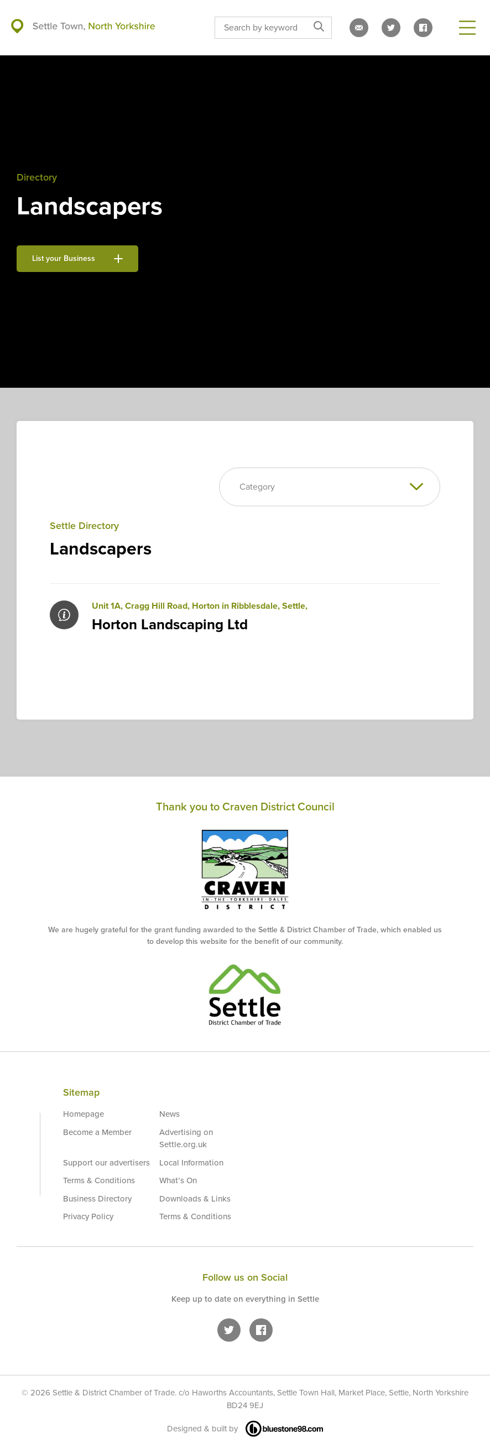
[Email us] (359, 27)
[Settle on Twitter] (391, 27)
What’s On (178, 1180)
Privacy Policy (88, 1216)
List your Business (77, 258)
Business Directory (97, 1199)
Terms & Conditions (99, 1180)
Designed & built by (245, 1428)
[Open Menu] (467, 27)
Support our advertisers (106, 1163)
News (169, 1114)
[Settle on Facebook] (423, 27)
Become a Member (97, 1132)
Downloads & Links (195, 1199)
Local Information (191, 1163)
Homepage (83, 1114)
